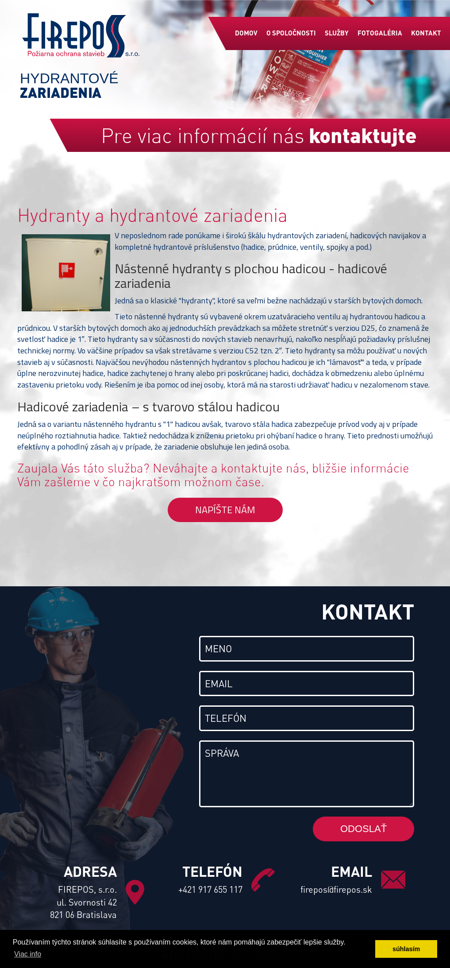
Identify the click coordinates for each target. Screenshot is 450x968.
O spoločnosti (291, 33)
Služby (337, 33)
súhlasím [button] (406, 949)
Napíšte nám (225, 509)
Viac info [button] (27, 954)
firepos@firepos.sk (336, 889)
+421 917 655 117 (210, 889)
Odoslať (363, 828)
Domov (246, 33)
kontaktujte (363, 134)
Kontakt (426, 33)
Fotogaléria (380, 33)
